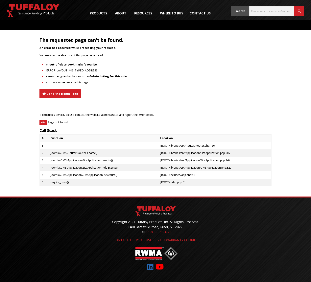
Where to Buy (171, 13)
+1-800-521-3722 (158, 232)
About (120, 13)
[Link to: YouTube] (160, 267)
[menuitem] (99, 13)
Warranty (174, 240)
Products (98, 13)
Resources (143, 13)
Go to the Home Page (60, 94)
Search (240, 11)
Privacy (159, 240)
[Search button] (299, 11)
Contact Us (200, 13)
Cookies (191, 240)
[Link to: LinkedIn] (150, 267)
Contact (121, 240)
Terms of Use (141, 240)
